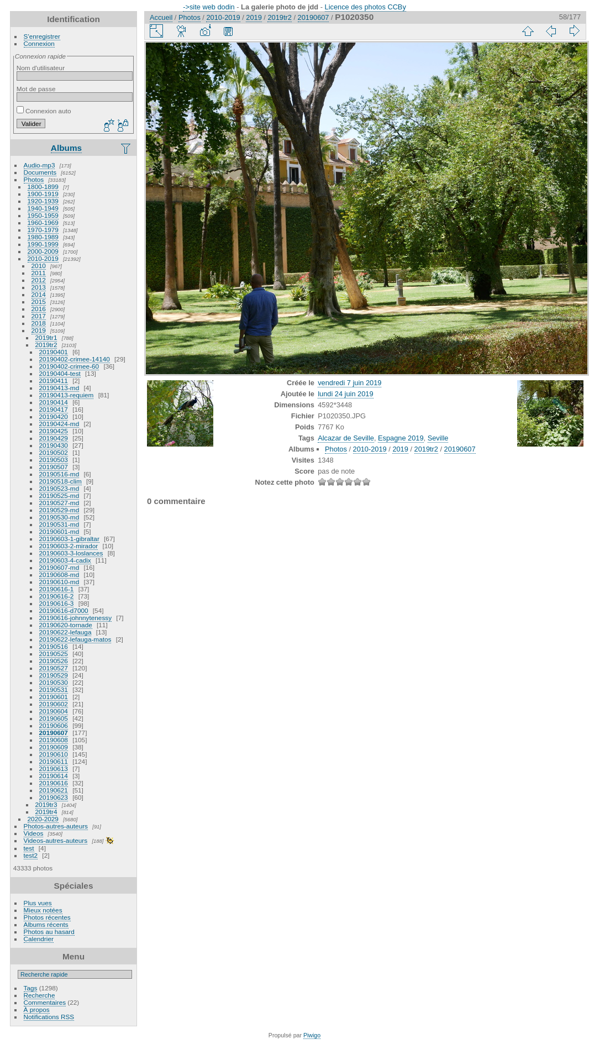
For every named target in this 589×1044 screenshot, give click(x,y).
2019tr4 (46, 811)
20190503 (53, 459)
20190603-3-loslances (71, 553)
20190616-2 (56, 596)
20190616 (53, 782)
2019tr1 (46, 337)
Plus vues (38, 902)
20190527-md (59, 502)
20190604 (53, 711)
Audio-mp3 (39, 165)
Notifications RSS (49, 1016)
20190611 (53, 761)
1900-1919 (43, 193)
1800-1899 (43, 186)
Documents (40, 172)
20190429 (53, 438)
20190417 (53, 409)
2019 (38, 330)
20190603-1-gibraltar (69, 538)
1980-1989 (43, 236)
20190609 (53, 747)
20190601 (53, 696)
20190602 (53, 703)
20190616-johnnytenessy (75, 617)
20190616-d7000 (63, 610)
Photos (34, 179)
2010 (38, 265)
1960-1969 (43, 222)
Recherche (39, 995)
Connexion (39, 43)
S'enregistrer (42, 36)
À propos (37, 1009)
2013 (38, 287)
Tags (31, 987)
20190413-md (59, 387)
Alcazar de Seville (346, 438)
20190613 (53, 768)
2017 (38, 315)
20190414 (53, 402)
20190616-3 (56, 603)
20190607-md (59, 567)
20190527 (53, 667)
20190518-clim (60, 481)
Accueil (161, 17)
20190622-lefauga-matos (75, 639)
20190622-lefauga (65, 632)
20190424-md (59, 423)
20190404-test (60, 373)
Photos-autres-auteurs (56, 826)
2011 (38, 272)
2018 (38, 323)
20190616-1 (56, 588)
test (29, 848)
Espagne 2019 (401, 438)
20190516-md (59, 474)
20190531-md (59, 524)
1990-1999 (43, 244)
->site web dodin (209, 7)
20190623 (53, 797)
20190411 (53, 380)
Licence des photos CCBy (365, 7)
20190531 (53, 689)
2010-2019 (43, 258)
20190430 (53, 445)
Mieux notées (43, 910)
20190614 (53, 775)
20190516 (53, 646)
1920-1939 (43, 200)
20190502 (53, 452)
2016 (38, 308)
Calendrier (39, 938)
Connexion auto (44, 110)
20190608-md (59, 574)
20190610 (53, 754)
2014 (38, 294)
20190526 (53, 660)
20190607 (53, 732)
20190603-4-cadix (65, 560)
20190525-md (59, 495)
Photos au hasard (49, 931)
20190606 (53, 725)
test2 (31, 855)
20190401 (53, 351)
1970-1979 (43, 229)
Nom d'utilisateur (41, 67)
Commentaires (45, 1002)
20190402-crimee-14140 (74, 359)
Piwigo (311, 1035)
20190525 (53, 653)
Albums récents (46, 924)
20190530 (53, 682)
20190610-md (59, 581)
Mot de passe (36, 88)
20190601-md (59, 531)
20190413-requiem (66, 394)
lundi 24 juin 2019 (345, 394)
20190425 (53, 430)
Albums (66, 148)
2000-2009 (43, 251)
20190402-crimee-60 (69, 366)
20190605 (53, 718)
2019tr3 (46, 804)
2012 (38, 280)
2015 (38, 301)
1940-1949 (43, 208)
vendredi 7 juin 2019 (349, 383)
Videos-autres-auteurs (56, 840)
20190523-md (59, 488)
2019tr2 (46, 344)
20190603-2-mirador (68, 545)
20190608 (53, 739)
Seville (438, 438)
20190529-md (59, 509)
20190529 (53, 675)
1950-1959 (43, 215)
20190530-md (59, 517)
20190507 (53, 466)
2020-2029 (43, 818)
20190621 (53, 790)
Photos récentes (47, 917)
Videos (34, 833)
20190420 (53, 416)
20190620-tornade (65, 624)
